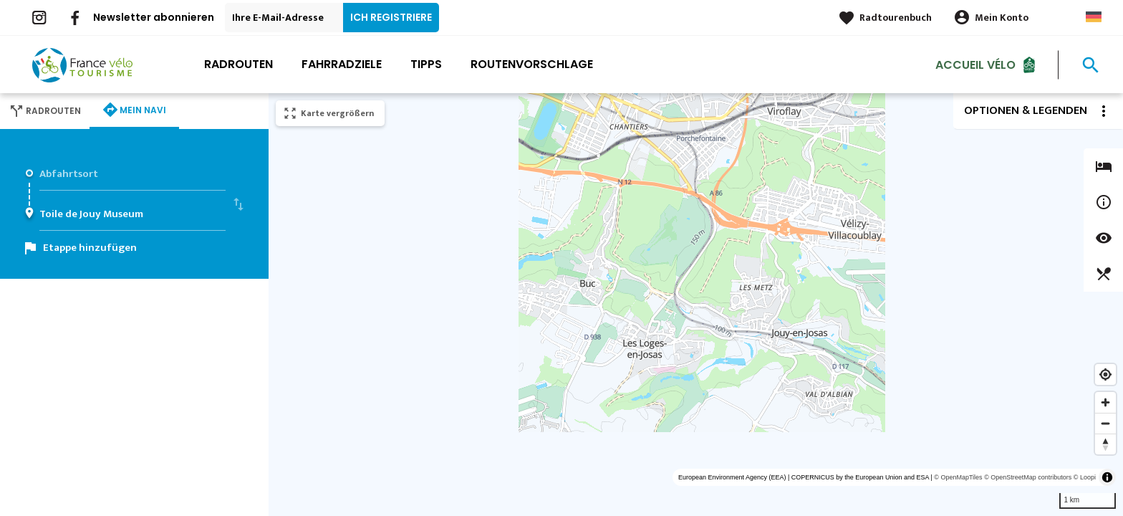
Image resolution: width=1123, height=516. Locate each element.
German (1094, 16)
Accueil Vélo (975, 64)
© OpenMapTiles (958, 477)
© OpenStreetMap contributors (1027, 477)
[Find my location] (1105, 374)
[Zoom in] (1105, 402)
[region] (696, 304)
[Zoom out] (1105, 423)
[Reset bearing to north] (1105, 444)
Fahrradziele (342, 64)
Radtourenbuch (895, 17)
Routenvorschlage (532, 64)
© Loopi (1085, 477)
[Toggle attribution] (1107, 477)
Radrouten (238, 64)
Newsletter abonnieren (153, 17)
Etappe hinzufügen (90, 248)
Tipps (426, 64)
